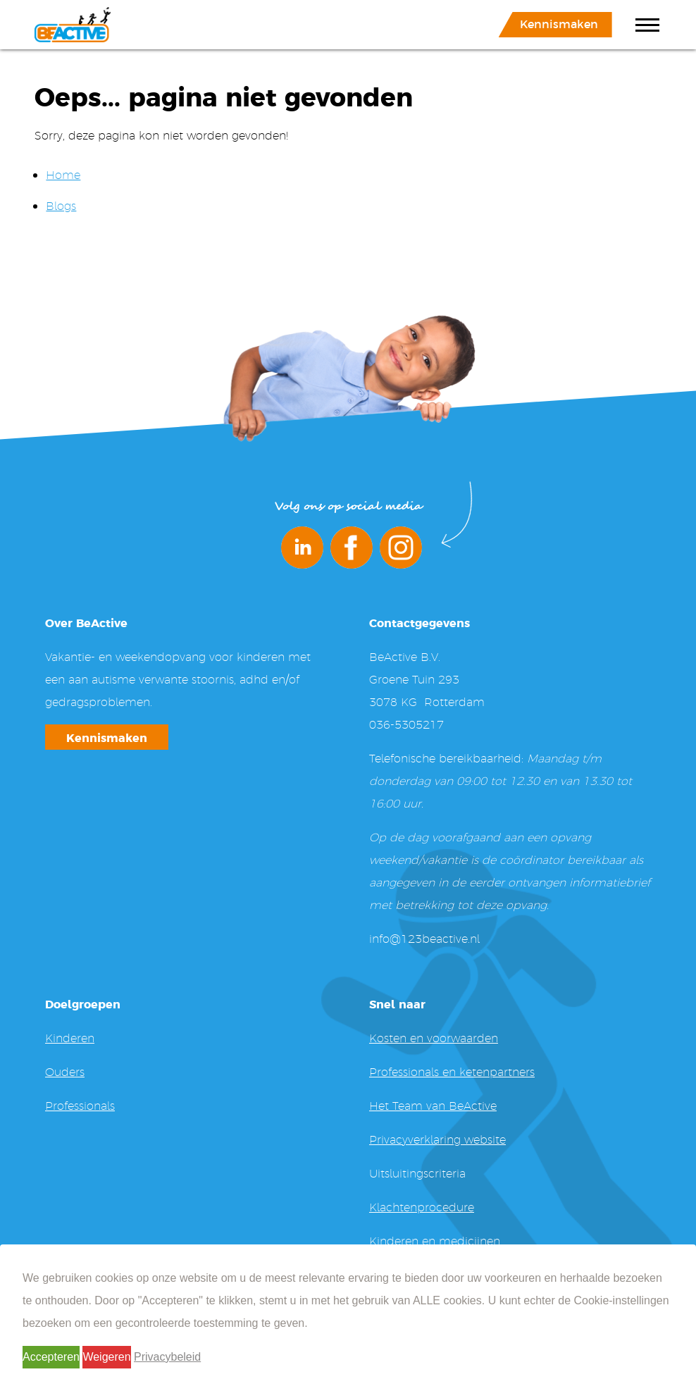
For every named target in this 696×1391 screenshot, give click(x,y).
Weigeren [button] (106, 1357)
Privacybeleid (167, 1357)
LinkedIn (302, 547)
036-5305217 (406, 724)
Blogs (61, 205)
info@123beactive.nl (424, 938)
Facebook (351, 547)
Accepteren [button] (51, 1357)
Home (63, 174)
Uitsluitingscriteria (417, 1173)
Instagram (401, 547)
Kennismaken (559, 23)
